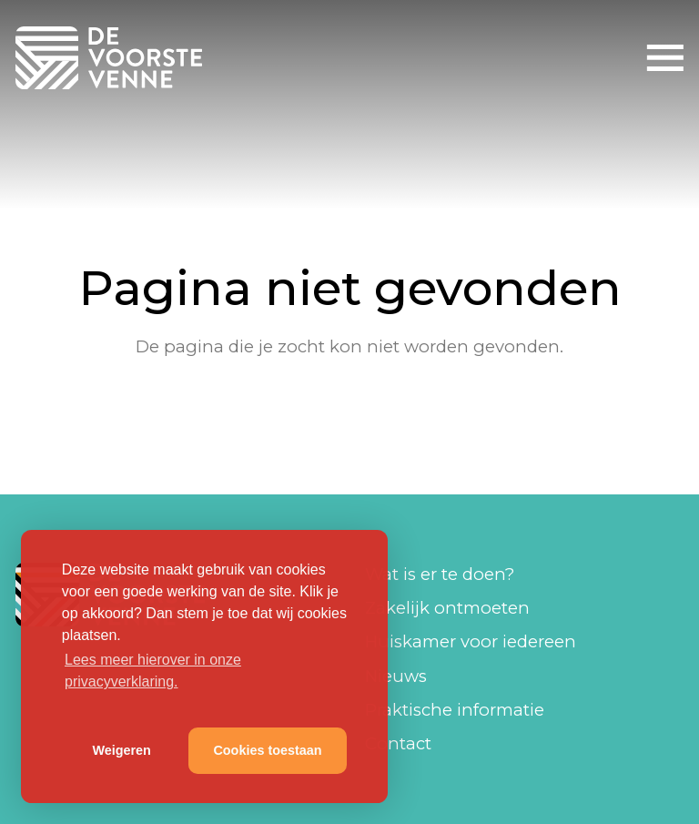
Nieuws (396, 676)
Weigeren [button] (121, 750)
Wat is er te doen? (439, 574)
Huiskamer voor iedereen (470, 641)
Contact (398, 743)
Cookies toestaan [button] (267, 750)
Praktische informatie (454, 709)
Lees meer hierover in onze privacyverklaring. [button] (153, 670)
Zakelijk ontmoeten (447, 607)
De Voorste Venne (112, 57)
